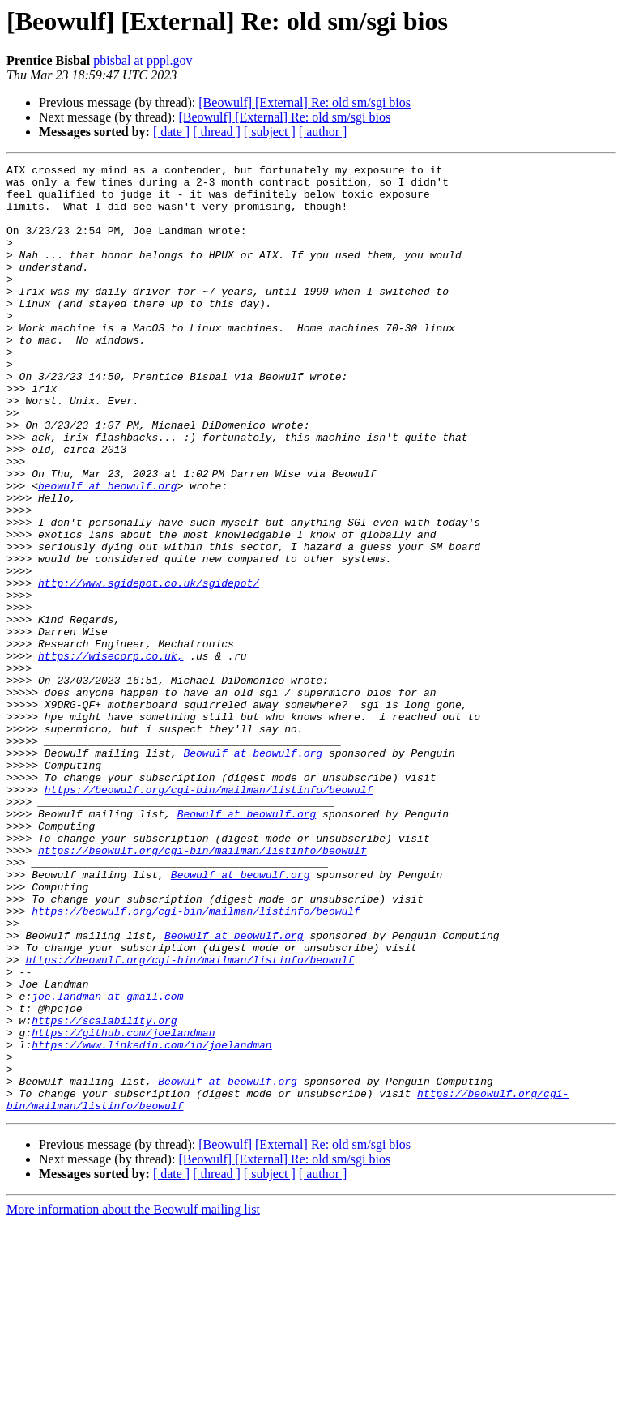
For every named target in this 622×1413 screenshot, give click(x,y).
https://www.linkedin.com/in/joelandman (151, 1221)
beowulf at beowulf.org (107, 551)
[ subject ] (270, 132)
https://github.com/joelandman (123, 1207)
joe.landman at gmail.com (107, 1163)
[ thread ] (217, 132)
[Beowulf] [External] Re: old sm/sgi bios (304, 102)
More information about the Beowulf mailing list (133, 1399)
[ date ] (171, 132)
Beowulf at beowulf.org (252, 871)
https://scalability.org (104, 1192)
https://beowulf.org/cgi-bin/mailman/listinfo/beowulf (209, 915)
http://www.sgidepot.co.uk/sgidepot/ (148, 667)
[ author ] (323, 132)
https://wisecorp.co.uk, (110, 755)
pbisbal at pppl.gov (142, 60)
